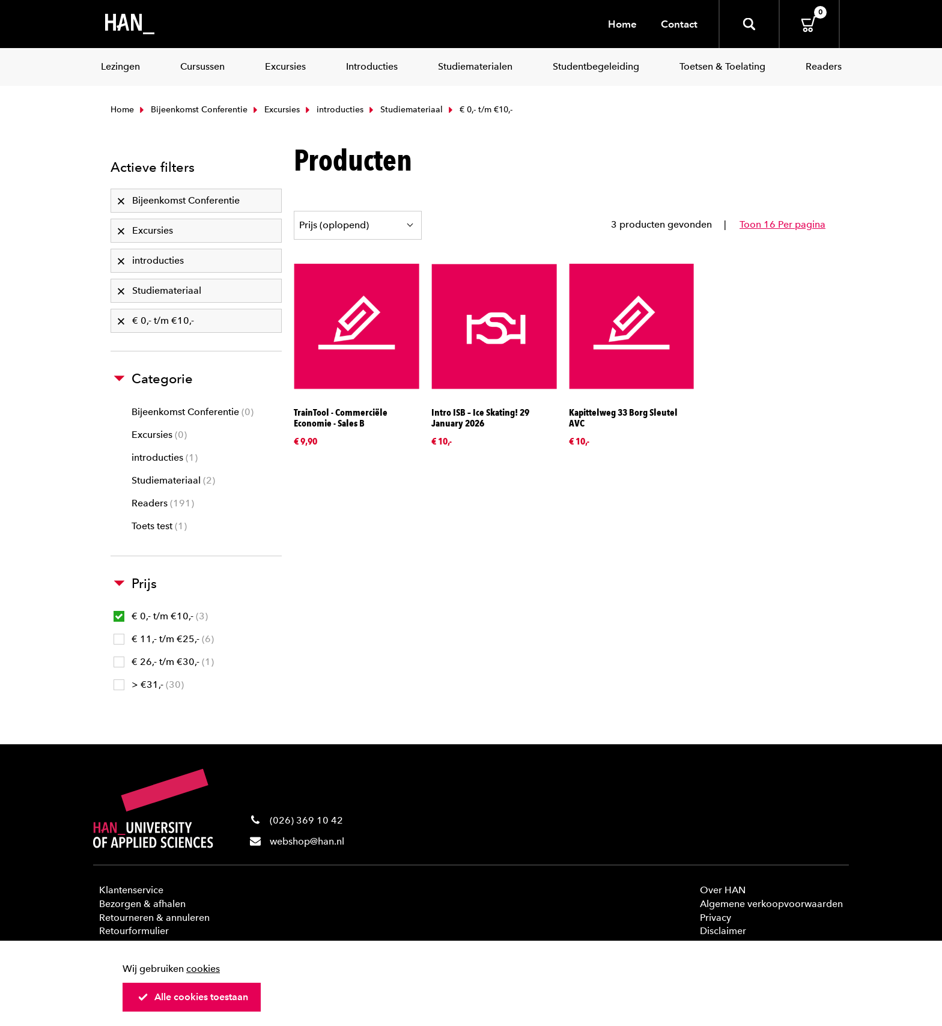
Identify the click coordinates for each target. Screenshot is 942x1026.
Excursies (275, 110)
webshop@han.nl (307, 841)
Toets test (159, 526)
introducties (333, 110)
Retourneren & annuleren (154, 917)
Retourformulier (134, 930)
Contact (679, 24)
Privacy (715, 917)
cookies (203, 968)
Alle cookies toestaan (193, 997)
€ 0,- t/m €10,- (161, 616)
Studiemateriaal (404, 110)
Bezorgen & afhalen (142, 903)
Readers (163, 503)
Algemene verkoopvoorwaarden (771, 903)
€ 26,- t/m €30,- (164, 661)
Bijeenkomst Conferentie (192, 110)
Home (622, 24)
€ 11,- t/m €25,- (164, 639)
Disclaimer (723, 930)
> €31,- (149, 684)
